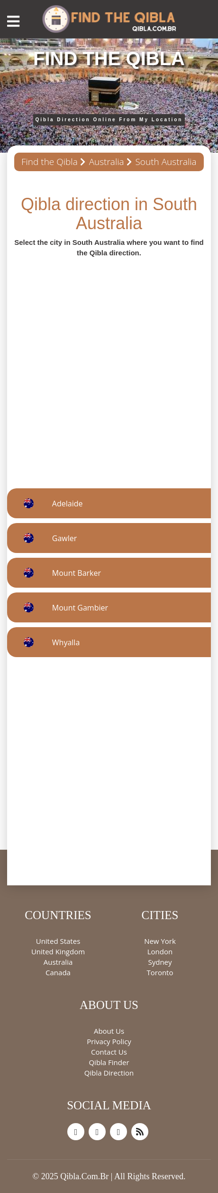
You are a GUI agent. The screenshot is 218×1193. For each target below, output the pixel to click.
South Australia (165, 161)
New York (160, 941)
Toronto (159, 972)
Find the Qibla (49, 161)
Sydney (160, 962)
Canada (58, 972)
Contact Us (109, 1052)
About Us (109, 1031)
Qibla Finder (109, 1062)
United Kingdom (58, 951)
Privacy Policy (109, 1041)
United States (58, 941)
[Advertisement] (109, 367)
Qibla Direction (109, 1072)
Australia (106, 161)
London (160, 951)
